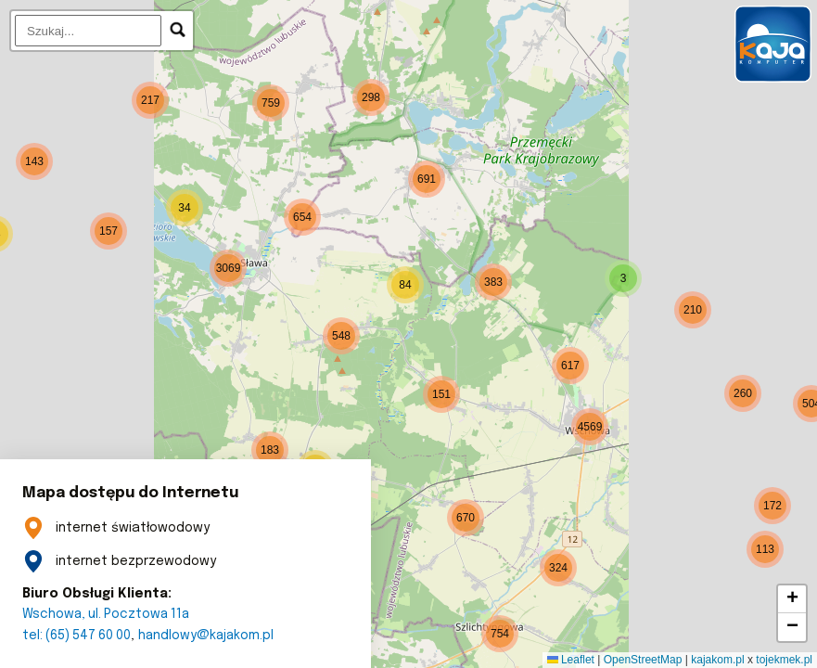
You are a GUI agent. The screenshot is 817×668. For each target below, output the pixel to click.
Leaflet (570, 659)
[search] (88, 30)
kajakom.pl (717, 659)
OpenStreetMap (643, 659)
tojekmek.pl (784, 659)
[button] (341, 335)
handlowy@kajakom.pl (212, 635)
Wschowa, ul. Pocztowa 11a (108, 614)
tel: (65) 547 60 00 (78, 635)
